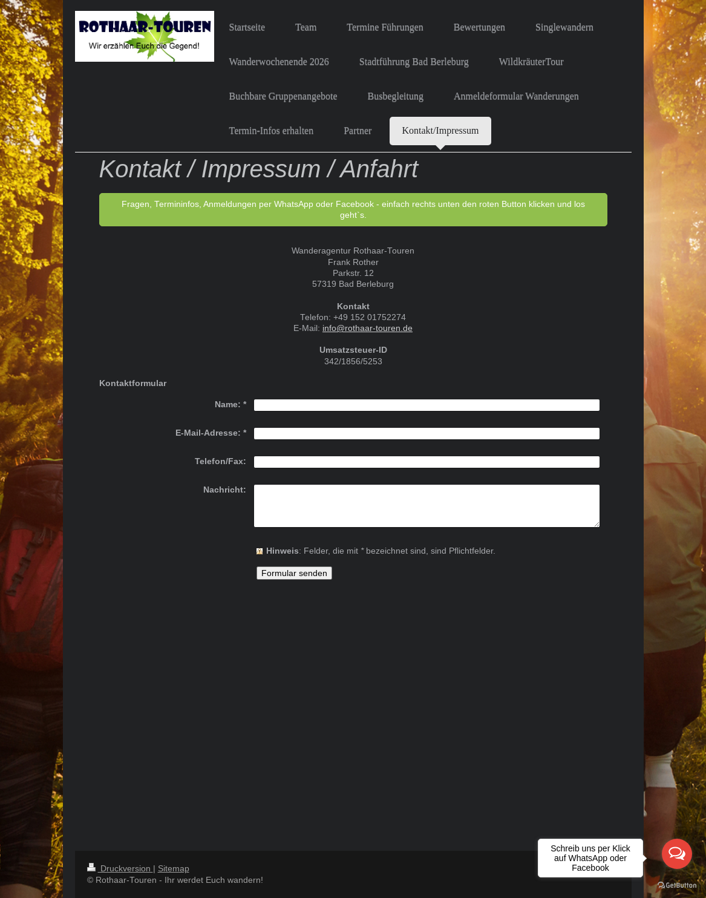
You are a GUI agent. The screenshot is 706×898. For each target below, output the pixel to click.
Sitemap (173, 868)
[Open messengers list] (677, 854)
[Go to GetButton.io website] (677, 886)
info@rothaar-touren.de (367, 328)
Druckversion (120, 868)
